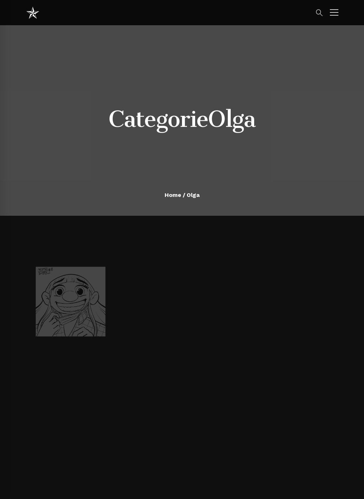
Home (173, 195)
